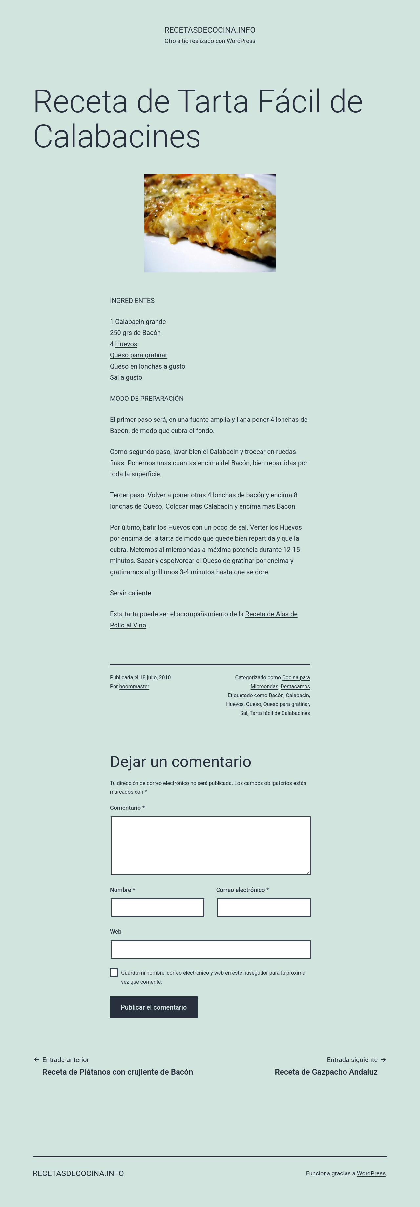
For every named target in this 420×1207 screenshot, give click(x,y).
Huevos (126, 344)
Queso (119, 366)
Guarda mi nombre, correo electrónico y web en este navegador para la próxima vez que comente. (213, 977)
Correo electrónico (242, 889)
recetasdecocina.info (210, 29)
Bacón (151, 333)
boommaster (134, 686)
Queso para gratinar (138, 355)
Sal (114, 377)
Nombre (122, 889)
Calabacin (129, 322)
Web (115, 931)
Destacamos (295, 686)
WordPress (371, 1173)
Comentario (127, 807)
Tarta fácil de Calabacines (280, 713)
